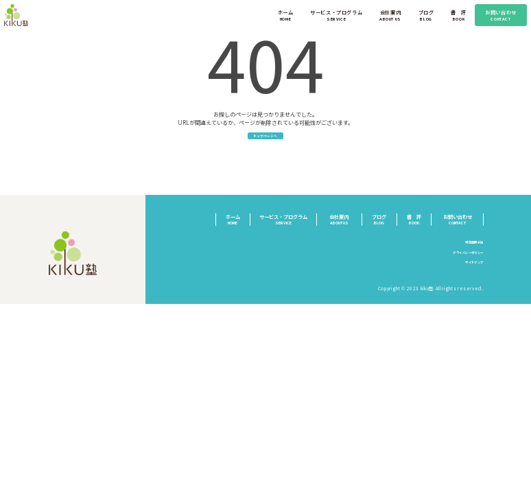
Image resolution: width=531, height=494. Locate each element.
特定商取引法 (468, 249)
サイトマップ (468, 270)
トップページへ (266, 141)
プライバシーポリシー (457, 260)
